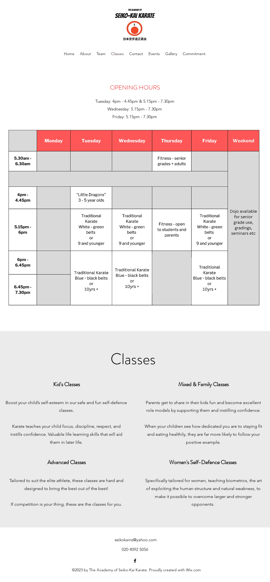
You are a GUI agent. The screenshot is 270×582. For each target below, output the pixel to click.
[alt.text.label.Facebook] (135, 561)
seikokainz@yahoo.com (136, 539)
